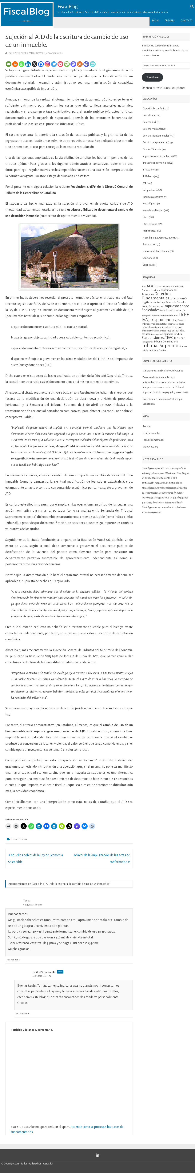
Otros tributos (18, 839)
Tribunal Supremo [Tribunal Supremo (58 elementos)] (160, 345)
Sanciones (148, 258)
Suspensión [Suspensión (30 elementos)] (151, 338)
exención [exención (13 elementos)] (146, 306)
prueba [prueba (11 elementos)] (163, 331)
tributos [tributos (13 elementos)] (183, 346)
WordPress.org (150, 446)
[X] (34, 64)
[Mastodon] (73, 64)
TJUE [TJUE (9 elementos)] (183, 338)
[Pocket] (60, 64)
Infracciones (149, 169)
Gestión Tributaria (152, 149)
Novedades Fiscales (153, 210)
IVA (144, 183)
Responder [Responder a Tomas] (12, 960)
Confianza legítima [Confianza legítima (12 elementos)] (151, 290)
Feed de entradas (151, 433)
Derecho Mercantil (152, 129)
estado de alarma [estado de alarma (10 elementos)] (158, 302)
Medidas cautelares (153, 197)
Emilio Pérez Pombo (18, 53)
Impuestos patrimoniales (156, 163)
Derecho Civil (149, 122)
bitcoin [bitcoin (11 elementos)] (180, 286)
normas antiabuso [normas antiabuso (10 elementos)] (176, 324)
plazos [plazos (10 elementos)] (144, 327)
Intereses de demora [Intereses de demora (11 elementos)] (168, 315)
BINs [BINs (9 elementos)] (175, 287)
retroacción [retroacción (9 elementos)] (157, 334)
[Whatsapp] (21, 64)
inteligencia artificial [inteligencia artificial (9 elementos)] (150, 316)
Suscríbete (152, 77)
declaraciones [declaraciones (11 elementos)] (148, 294)
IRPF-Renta (148, 176)
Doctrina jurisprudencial (155, 142)
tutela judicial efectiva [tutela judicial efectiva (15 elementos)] (154, 350)
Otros (146, 217)
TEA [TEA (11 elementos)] (163, 338)
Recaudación (149, 244)
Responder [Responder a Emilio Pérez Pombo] (21, 1013)
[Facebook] (41, 64)
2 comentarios (55, 53)
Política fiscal (149, 231)
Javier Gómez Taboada (155, 399)
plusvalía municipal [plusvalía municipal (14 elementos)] (158, 327)
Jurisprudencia (150, 190)
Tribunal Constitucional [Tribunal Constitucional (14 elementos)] (166, 341)
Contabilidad (149, 115)
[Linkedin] (28, 64)
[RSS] (80, 64)
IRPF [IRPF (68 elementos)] (184, 314)
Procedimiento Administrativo (158, 237)
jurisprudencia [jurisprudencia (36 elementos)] (161, 319)
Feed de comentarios (154, 440)
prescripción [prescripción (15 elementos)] (175, 327)
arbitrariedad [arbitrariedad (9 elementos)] (166, 287)
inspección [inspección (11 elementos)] (180, 310)
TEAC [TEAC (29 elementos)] (169, 338)
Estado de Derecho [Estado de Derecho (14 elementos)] (175, 302)
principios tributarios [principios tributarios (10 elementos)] (150, 331)
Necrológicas (150, 203)
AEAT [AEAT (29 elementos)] (151, 286)
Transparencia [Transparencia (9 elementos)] (147, 342)
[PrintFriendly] (93, 64)
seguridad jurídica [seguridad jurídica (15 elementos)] (172, 334)
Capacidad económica (154, 108)
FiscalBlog (68, 6)
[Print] (15, 64)
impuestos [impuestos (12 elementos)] (157, 306)
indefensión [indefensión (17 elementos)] (167, 310)
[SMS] (67, 64)
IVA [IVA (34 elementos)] (145, 320)
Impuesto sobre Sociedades (157, 156)
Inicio (155, 20)
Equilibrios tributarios (172, 370)
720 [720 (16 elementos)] (144, 286)
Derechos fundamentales (156, 135)
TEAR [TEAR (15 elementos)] (177, 338)
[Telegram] (54, 64)
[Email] (8, 64)
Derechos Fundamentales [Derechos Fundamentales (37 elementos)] (156, 296)
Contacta (186, 20)
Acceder (147, 426)
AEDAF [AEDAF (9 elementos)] (158, 287)
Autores (170, 20)
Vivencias (148, 265)
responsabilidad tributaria (156, 251)
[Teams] (86, 64)
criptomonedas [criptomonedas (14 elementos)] (169, 290)
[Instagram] (47, 64)
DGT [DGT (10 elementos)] (171, 299)
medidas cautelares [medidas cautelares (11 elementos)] (160, 324)
